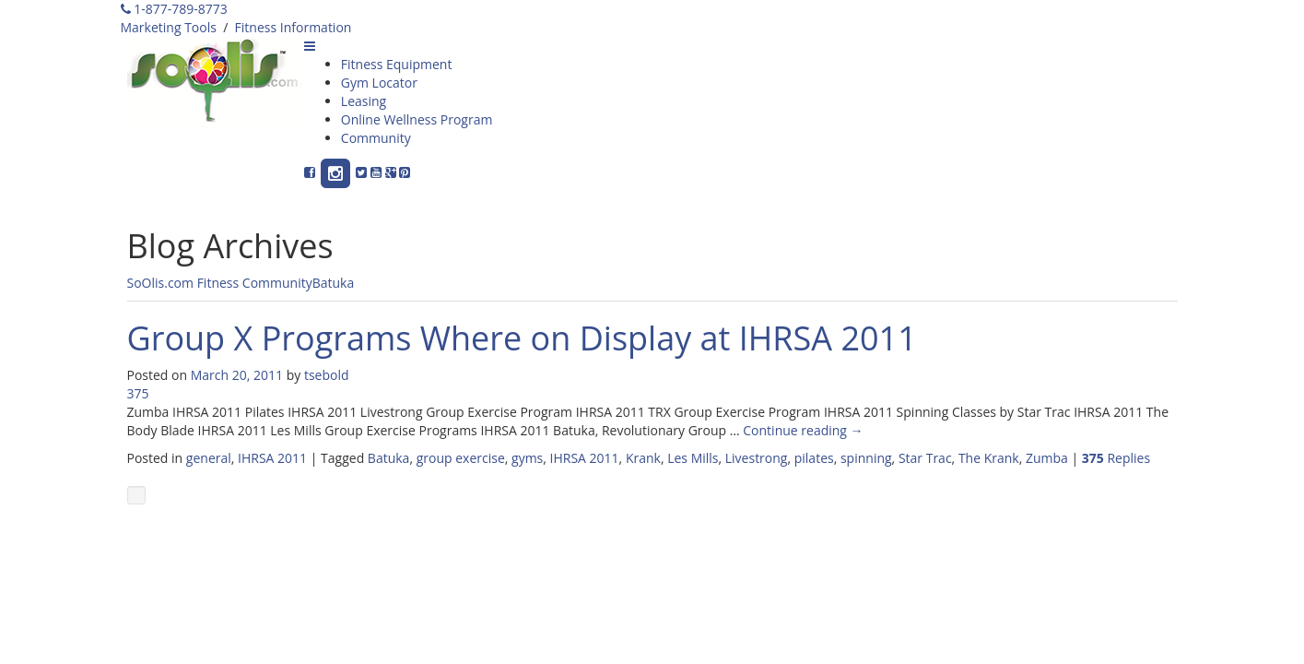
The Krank (988, 458)
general (208, 458)
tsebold (326, 375)
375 (138, 393)
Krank (643, 458)
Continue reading (803, 430)
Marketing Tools (169, 27)
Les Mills (692, 458)
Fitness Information (293, 27)
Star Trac (925, 458)
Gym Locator (379, 82)
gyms (527, 458)
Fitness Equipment (396, 64)
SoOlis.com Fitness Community (219, 282)
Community (376, 138)
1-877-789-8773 (174, 9)
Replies (1116, 458)
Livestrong (756, 458)
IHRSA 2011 (272, 458)
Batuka (333, 282)
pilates (814, 458)
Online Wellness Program (417, 119)
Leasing (363, 101)
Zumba (1047, 458)
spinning (866, 458)
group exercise (461, 458)
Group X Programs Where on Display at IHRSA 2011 (522, 338)
